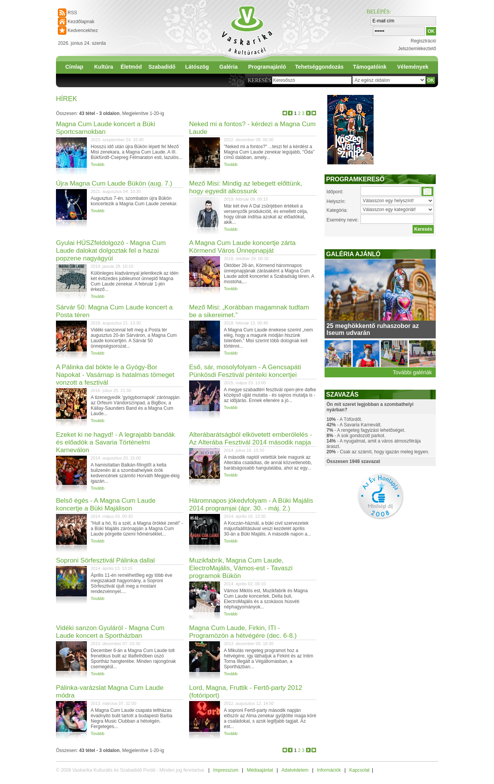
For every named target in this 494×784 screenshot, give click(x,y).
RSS (72, 12)
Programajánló (267, 67)
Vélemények (412, 67)
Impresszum (225, 770)
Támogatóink (369, 67)
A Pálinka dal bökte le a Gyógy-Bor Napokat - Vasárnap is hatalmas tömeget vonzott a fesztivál (115, 374)
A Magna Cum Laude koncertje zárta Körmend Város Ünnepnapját (242, 246)
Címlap (74, 67)
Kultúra (103, 67)
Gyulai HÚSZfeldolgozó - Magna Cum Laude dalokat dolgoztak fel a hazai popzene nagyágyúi (111, 250)
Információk (329, 770)
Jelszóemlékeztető (417, 48)
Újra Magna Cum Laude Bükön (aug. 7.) (114, 183)
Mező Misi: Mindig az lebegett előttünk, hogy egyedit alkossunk (245, 187)
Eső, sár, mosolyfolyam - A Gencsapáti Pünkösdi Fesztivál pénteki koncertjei (245, 370)
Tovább (97, 164)
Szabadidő (161, 67)
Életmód (131, 67)
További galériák (412, 372)
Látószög (197, 67)
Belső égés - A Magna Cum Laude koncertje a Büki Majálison (106, 504)
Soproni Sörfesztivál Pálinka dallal (105, 560)
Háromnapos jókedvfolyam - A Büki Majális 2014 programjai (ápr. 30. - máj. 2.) (251, 504)
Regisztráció (423, 41)
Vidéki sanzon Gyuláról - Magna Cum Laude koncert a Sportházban (110, 631)
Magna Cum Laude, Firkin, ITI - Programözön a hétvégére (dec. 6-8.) (243, 631)
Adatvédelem (294, 770)
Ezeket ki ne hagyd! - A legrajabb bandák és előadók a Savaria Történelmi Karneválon (115, 442)
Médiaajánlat (260, 770)
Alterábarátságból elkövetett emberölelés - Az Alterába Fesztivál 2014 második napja (250, 438)
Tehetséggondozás (319, 67)
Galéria (228, 67)
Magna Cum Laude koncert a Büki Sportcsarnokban (105, 127)
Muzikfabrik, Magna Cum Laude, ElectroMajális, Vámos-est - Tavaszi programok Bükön (241, 568)
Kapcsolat (359, 770)
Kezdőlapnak (81, 21)
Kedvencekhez (83, 30)
